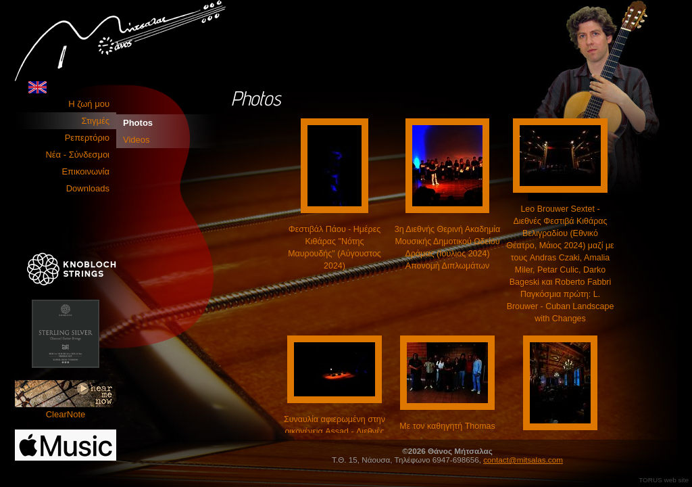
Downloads (87, 188)
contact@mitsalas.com (523, 459)
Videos (136, 140)
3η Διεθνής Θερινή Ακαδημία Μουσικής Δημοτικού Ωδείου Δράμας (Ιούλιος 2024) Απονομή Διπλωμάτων (448, 241)
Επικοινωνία (85, 171)
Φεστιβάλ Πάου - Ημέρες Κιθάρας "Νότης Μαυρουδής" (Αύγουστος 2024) (334, 241)
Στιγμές (96, 121)
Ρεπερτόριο (87, 138)
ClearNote (65, 399)
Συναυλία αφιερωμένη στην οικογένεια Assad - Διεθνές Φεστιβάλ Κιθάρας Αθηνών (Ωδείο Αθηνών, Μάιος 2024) (334, 431)
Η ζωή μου (88, 104)
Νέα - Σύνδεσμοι (77, 154)
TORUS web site (664, 480)
